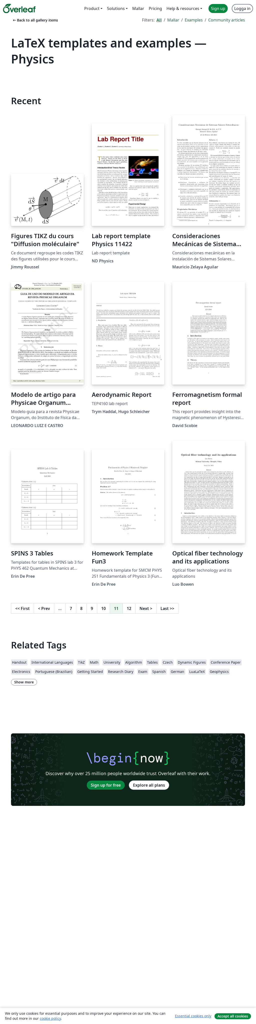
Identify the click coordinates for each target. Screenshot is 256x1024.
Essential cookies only (193, 1016)
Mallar (173, 20)
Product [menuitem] (92, 8)
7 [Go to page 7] (71, 608)
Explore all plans (149, 785)
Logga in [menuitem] (242, 8)
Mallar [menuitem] (138, 8)
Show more (24, 682)
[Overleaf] (19, 8)
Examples (194, 20)
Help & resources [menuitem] (182, 8)
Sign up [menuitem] (218, 8)
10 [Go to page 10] (103, 608)
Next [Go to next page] (146, 608)
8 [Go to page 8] (81, 608)
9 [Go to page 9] (92, 608)
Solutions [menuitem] (116, 8)
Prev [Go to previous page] (44, 608)
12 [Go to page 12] (129, 608)
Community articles (226, 20)
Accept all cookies (233, 1016)
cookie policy (50, 1018)
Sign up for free (106, 785)
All (159, 20)
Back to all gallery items (35, 20)
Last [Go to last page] (167, 608)
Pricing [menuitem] (155, 8)
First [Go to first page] (22, 608)
